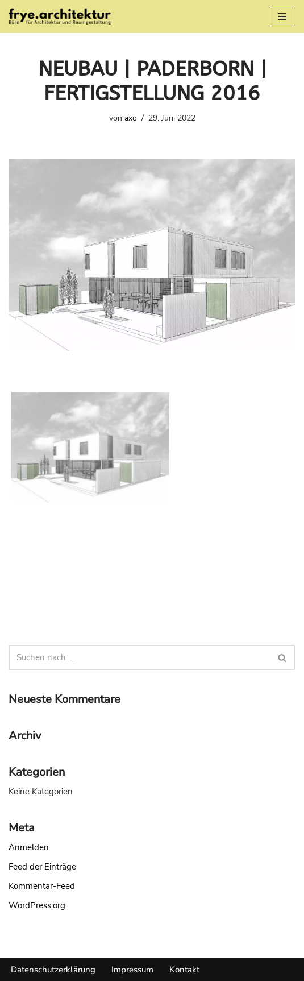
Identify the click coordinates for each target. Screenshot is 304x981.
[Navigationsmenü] (282, 16)
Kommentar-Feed (42, 886)
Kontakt (184, 969)
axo (130, 118)
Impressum (132, 969)
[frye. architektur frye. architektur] (60, 16)
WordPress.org (37, 905)
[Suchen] (139, 657)
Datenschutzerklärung (53, 969)
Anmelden (29, 847)
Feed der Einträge (42, 866)
